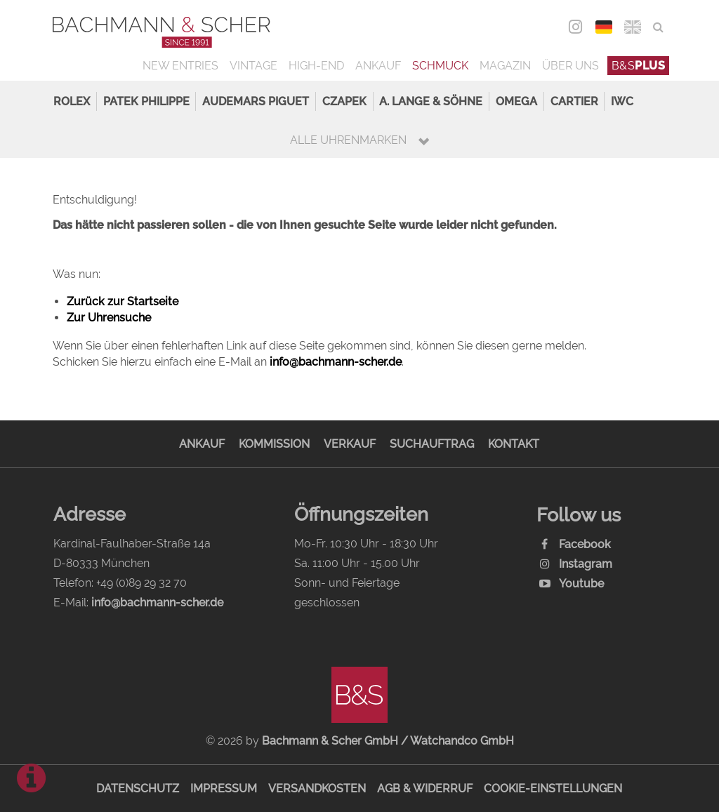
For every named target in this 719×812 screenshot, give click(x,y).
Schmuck (440, 65)
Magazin (505, 65)
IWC (622, 101)
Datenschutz (137, 788)
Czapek (344, 101)
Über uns (570, 65)
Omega (516, 101)
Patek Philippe (146, 101)
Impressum (223, 788)
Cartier (574, 101)
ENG (633, 27)
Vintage (253, 65)
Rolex (71, 101)
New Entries (180, 65)
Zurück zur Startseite (122, 301)
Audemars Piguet (255, 101)
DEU (604, 27)
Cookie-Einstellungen (553, 788)
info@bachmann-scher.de (336, 361)
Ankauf (378, 65)
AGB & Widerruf (425, 788)
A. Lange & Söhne (430, 101)
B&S (639, 65)
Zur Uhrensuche (109, 317)
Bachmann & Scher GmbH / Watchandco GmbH (388, 740)
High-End (316, 65)
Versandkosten (317, 788)
